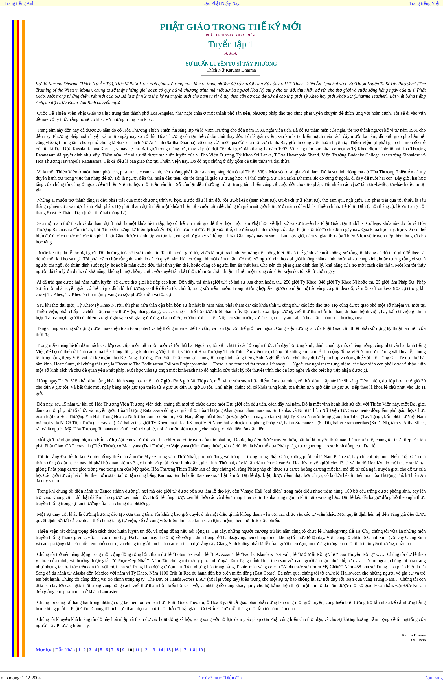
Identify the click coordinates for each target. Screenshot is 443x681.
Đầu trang (433, 677)
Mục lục (44, 649)
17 (184, 649)
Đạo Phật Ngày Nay (221, 3)
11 (137, 649)
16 (176, 649)
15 (168, 649)
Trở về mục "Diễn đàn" (221, 677)
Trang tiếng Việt (424, 3)
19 (200, 649)
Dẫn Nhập (65, 649)
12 (145, 649)
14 (161, 649)
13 (153, 649)
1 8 (192, 649)
